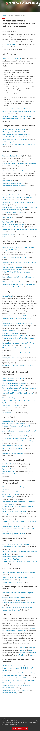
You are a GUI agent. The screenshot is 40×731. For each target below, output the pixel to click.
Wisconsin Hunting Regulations (12, 267)
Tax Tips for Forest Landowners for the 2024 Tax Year (19, 561)
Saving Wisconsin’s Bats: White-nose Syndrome (17, 393)
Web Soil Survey (7, 497)
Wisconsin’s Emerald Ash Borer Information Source (18, 474)
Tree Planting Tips (8, 222)
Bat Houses (6, 237)
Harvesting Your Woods (10, 333)
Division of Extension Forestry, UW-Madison (16, 316)
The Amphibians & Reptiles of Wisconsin (15, 171)
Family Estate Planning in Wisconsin (13, 557)
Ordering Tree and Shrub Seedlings (13, 212)
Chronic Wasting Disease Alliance (13, 386)
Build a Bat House (8, 234)
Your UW (32, 3)
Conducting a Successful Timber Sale (14, 336)
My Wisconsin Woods (9, 693)
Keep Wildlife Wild (8, 381)
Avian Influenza (7, 408)
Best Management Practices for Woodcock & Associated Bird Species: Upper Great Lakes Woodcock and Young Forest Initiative (16, 136)
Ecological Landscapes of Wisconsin (13, 195)
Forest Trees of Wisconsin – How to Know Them (17, 353)
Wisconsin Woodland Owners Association (15, 690)
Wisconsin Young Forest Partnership (13, 129)
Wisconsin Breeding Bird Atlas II (12, 183)
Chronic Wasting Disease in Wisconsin (14, 383)
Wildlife (4, 600)
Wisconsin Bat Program (9, 398)
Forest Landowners (8, 331)
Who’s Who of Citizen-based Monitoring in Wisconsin (19, 572)
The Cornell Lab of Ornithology (12, 582)
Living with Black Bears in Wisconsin (13, 282)
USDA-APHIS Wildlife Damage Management (16, 272)
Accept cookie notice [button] (20, 728)
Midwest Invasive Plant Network (12, 446)
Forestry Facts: (7, 296)
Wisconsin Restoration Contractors (13, 227)
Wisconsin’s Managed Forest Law (12, 526)
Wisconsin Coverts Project (10, 665)
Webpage (32, 648)
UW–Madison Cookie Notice (9, 724)
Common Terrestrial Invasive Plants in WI (15, 424)
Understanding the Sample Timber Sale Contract (18, 338)
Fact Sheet (22, 648)
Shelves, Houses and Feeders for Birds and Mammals (19, 229)
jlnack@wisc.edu (12, 44)
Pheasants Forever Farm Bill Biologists (14, 511)
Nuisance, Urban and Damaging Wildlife (15, 257)
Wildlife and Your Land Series (11, 59)
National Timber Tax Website (11, 559)
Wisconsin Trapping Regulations (12, 270)
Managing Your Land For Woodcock (13, 132)
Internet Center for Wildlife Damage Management (18, 277)
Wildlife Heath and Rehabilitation (13, 378)
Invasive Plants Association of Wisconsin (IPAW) (17, 441)
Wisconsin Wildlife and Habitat (12, 156)
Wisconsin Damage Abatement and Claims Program (19, 262)
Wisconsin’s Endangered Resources (13, 186)
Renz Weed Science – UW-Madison (13, 448)
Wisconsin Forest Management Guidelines (16, 318)
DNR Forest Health (8, 464)
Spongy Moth (6, 469)
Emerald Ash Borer (8, 471)
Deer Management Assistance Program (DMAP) (18, 529)
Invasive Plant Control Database (12, 453)
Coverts (4, 15)
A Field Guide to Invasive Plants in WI (14, 438)
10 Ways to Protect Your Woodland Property (16, 348)
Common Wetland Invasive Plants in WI (14, 436)
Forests (18, 600)
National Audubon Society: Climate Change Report (18, 603)
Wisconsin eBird (7, 181)
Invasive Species (7, 421)
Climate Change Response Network (13, 598)
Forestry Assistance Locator (11, 358)
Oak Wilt (5, 466)
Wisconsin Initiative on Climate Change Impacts (17, 593)
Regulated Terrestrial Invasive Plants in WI (16, 426)
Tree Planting (6, 217)
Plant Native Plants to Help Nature (13, 224)
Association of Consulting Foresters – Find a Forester (19, 365)
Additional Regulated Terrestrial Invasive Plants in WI (19, 431)
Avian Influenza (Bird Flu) (10, 405)
